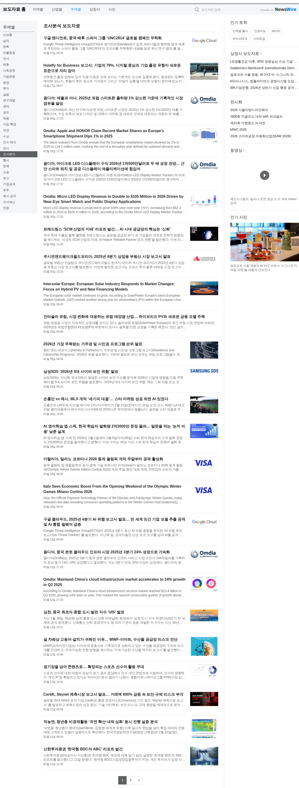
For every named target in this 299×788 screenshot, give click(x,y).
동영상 (236, 150)
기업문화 (9, 76)
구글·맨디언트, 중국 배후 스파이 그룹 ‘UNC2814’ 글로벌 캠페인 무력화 (102, 38)
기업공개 (9, 184)
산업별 (57, 9)
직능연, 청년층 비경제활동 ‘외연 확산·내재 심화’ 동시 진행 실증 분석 (100, 722)
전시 (6, 148)
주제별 (76, 9)
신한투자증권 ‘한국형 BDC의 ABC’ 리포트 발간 (83, 749)
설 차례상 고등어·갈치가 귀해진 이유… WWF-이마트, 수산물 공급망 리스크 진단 (110, 639)
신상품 (7, 34)
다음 (295, 242)
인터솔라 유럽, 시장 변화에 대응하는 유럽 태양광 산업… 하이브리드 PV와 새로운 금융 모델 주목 (124, 317)
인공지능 (260, 31)
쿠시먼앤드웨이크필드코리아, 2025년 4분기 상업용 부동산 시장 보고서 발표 (107, 257)
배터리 (276, 31)
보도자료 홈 (14, 9)
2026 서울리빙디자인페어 (249, 110)
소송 (6, 172)
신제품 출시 (240, 31)
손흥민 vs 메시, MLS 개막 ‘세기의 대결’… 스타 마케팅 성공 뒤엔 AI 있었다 (105, 399)
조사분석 (9, 154)
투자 (6, 88)
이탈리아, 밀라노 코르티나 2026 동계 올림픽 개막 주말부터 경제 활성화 (103, 459)
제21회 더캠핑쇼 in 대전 (247, 123)
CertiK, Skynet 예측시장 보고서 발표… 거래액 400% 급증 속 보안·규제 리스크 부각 (113, 694)
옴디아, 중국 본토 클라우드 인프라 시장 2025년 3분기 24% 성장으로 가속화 (106, 552)
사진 (111, 9)
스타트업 (259, 38)
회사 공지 (9, 196)
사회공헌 (9, 70)
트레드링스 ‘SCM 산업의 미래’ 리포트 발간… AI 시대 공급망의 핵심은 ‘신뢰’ (107, 229)
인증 (6, 208)
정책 (6, 166)
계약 (6, 106)
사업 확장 (9, 124)
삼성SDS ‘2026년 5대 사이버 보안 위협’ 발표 (80, 372)
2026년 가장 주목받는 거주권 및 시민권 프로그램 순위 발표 (92, 344)
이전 (234, 242)
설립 (6, 94)
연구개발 (9, 100)
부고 (6, 178)
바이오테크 (240, 38)
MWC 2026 (238, 129)
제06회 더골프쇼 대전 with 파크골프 (256, 116)
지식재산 (9, 202)
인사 (6, 58)
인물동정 (9, 52)
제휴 (6, 64)
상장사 (94, 9)
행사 (6, 160)
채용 (6, 118)
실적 (6, 41)
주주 (6, 190)
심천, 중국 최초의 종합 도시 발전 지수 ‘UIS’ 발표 (84, 612)
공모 (6, 112)
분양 (6, 82)
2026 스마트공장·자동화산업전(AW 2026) (260, 136)
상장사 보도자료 (244, 53)
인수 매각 (9, 142)
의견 (6, 130)
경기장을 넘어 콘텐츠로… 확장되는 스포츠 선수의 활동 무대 (93, 667)
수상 (6, 136)
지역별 (38, 9)
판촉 (6, 46)
